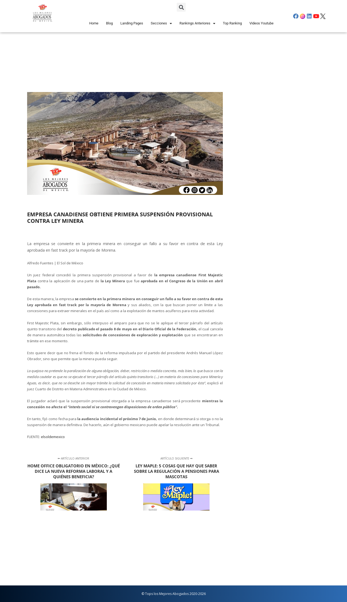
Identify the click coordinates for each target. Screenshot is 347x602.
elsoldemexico (53, 436)
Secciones (161, 23)
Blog (109, 23)
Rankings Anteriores (197, 23)
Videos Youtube (261, 23)
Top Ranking (232, 23)
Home (93, 23)
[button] (181, 7)
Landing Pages (131, 23)
